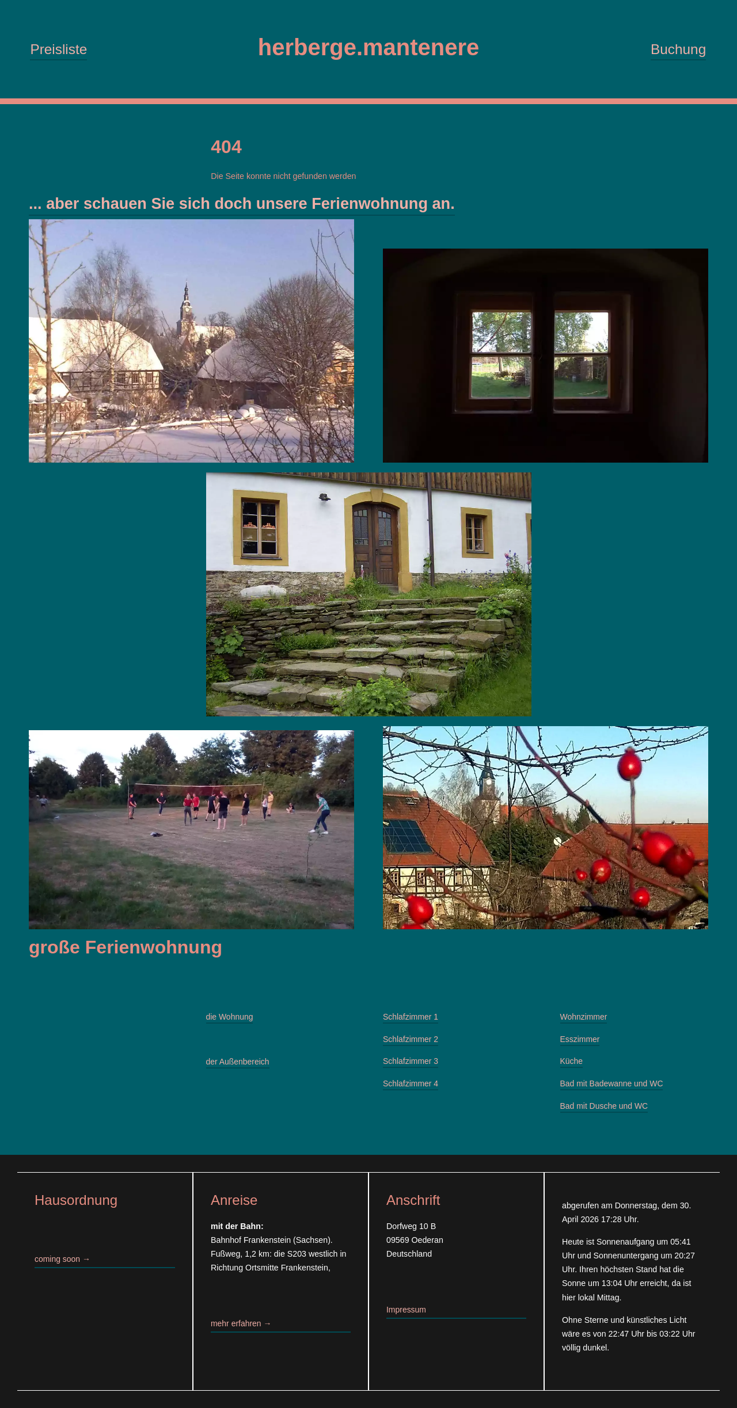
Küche (571, 1064)
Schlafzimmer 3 (411, 1064)
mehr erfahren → (241, 1323)
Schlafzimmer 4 (411, 1087)
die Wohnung (230, 1019)
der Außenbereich (238, 1064)
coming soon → (63, 1259)
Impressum (406, 1309)
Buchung (678, 49)
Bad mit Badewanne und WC (613, 1087)
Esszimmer (580, 1042)
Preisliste (59, 49)
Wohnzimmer (584, 1019)
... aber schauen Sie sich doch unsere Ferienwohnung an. (249, 205)
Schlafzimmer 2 (411, 1042)
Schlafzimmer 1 (411, 1019)
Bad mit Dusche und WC (605, 1109)
